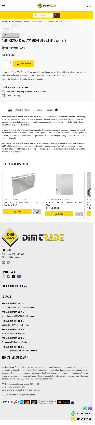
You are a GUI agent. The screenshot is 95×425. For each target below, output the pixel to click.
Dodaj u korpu (25, 67)
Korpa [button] (19, 215)
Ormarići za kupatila (35, 82)
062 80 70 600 (27, 382)
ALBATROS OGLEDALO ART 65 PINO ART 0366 (64, 206)
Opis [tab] (10, 113)
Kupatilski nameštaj (15, 21)
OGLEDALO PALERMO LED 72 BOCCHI (21, 205)
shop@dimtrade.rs (11, 260)
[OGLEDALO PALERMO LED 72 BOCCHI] (23, 187)
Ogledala (27, 21)
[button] (88, 28)
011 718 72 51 (83, 419)
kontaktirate (60, 78)
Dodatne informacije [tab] (24, 113)
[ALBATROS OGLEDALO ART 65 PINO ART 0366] (64, 187)
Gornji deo (15, 82)
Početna (4, 21)
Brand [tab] (39, 113)
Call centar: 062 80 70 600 (13, 257)
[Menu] (5, 6)
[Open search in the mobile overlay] (46, 15)
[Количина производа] (5, 66)
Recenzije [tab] (50, 113)
